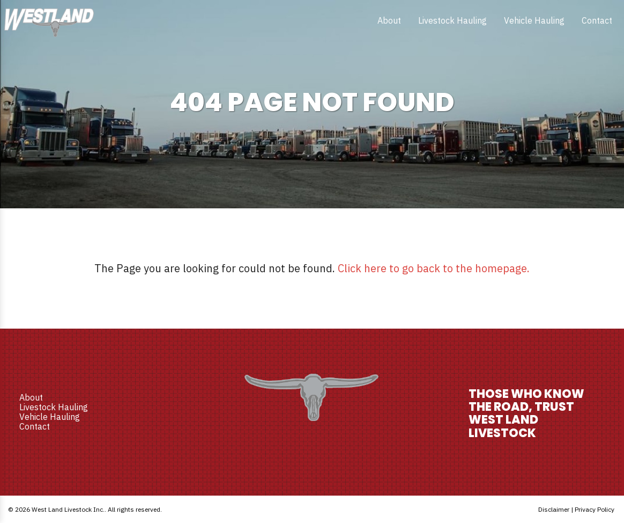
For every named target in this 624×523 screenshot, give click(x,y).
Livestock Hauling (452, 20)
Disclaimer (553, 509)
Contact (597, 20)
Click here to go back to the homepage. (434, 268)
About (389, 20)
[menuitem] (389, 20)
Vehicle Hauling (534, 20)
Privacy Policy (594, 509)
